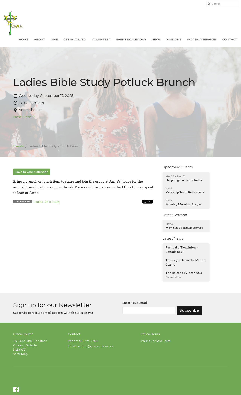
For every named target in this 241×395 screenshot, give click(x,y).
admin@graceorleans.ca (95, 346)
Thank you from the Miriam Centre (186, 262)
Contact (229, 39)
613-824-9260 (88, 341)
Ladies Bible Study (47, 202)
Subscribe (189, 310)
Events (18, 146)
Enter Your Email (134, 303)
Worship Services (202, 39)
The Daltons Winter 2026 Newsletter (183, 275)
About (39, 39)
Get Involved (74, 39)
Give (54, 39)
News (156, 39)
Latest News (172, 238)
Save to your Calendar (31, 172)
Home (23, 39)
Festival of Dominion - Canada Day (181, 250)
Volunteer (101, 39)
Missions (173, 39)
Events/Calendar (131, 39)
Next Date (24, 117)
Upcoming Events (177, 167)
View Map (20, 354)
